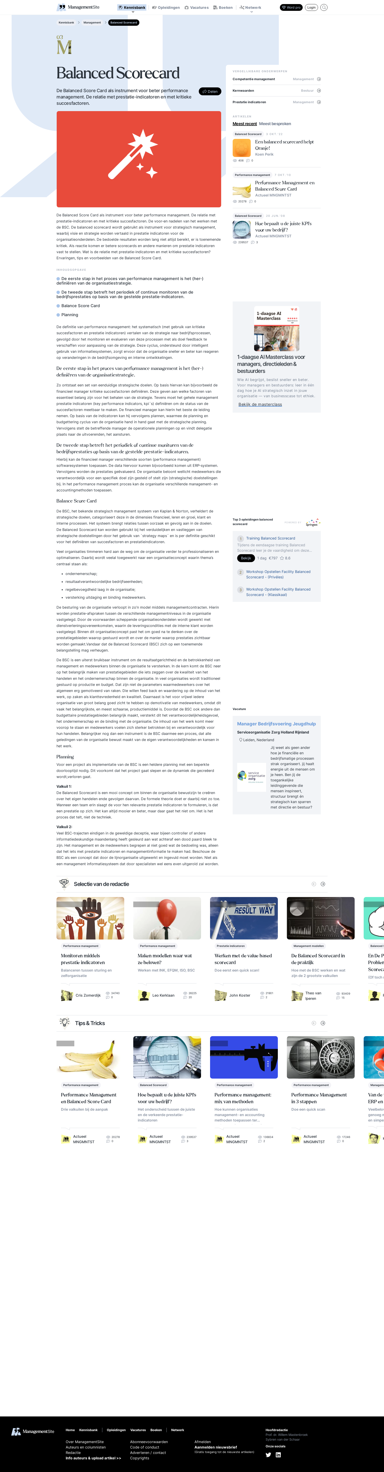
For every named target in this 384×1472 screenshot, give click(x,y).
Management (92, 22)
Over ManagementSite (85, 1441)
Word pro (291, 7)
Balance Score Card (80, 306)
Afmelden (202, 1441)
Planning (69, 315)
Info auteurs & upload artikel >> (93, 1458)
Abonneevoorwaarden (149, 1441)
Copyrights (139, 1458)
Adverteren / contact (148, 1452)
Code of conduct (144, 1447)
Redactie (73, 1452)
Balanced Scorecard (123, 22)
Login (311, 7)
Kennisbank (66, 22)
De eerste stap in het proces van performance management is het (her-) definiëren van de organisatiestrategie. (130, 280)
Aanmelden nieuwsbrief (215, 1447)
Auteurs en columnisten (86, 1447)
